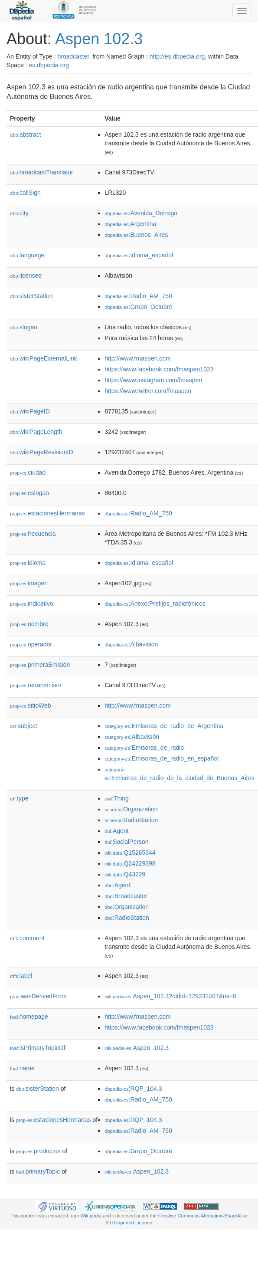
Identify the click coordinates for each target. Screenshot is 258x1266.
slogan (23, 327)
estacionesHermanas (47, 513)
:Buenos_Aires (136, 234)
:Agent (116, 830)
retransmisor (36, 685)
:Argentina (130, 223)
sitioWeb (30, 705)
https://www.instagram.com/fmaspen (153, 380)
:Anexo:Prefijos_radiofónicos (155, 603)
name (22, 1068)
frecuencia (33, 533)
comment (27, 938)
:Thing (117, 798)
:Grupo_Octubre (138, 306)
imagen (29, 583)
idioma (28, 562)
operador (31, 644)
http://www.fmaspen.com (138, 358)
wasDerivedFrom (38, 996)
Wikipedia (91, 1215)
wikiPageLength (36, 431)
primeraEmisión (40, 664)
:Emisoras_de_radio (144, 747)
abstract (25, 134)
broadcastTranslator (41, 172)
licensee (26, 275)
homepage (29, 1016)
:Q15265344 (130, 852)
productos (38, 1151)
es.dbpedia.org (49, 65)
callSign (25, 192)
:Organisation (127, 906)
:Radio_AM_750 (138, 295)
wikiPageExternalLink (43, 358)
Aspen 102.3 (99, 39)
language (27, 255)
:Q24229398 (130, 863)
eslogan (29, 492)
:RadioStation (131, 820)
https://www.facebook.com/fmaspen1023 (159, 369)
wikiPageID (30, 411)
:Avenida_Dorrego (141, 213)
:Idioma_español (139, 255)
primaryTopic (38, 1171)
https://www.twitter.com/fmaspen (148, 390)
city (19, 213)
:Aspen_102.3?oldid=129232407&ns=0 (170, 996)
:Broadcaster (126, 895)
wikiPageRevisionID (41, 452)
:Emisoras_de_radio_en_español (162, 758)
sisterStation (31, 295)
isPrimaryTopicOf (37, 1047)
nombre (29, 623)
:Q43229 (125, 874)
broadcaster (73, 56)
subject (23, 725)
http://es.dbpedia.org (177, 56)
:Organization (131, 809)
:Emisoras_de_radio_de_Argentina (164, 725)
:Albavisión (131, 644)
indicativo (31, 603)
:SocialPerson (126, 841)
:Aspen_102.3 (137, 1047)
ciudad (28, 472)
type (19, 798)
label (21, 975)
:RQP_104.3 (133, 1088)
